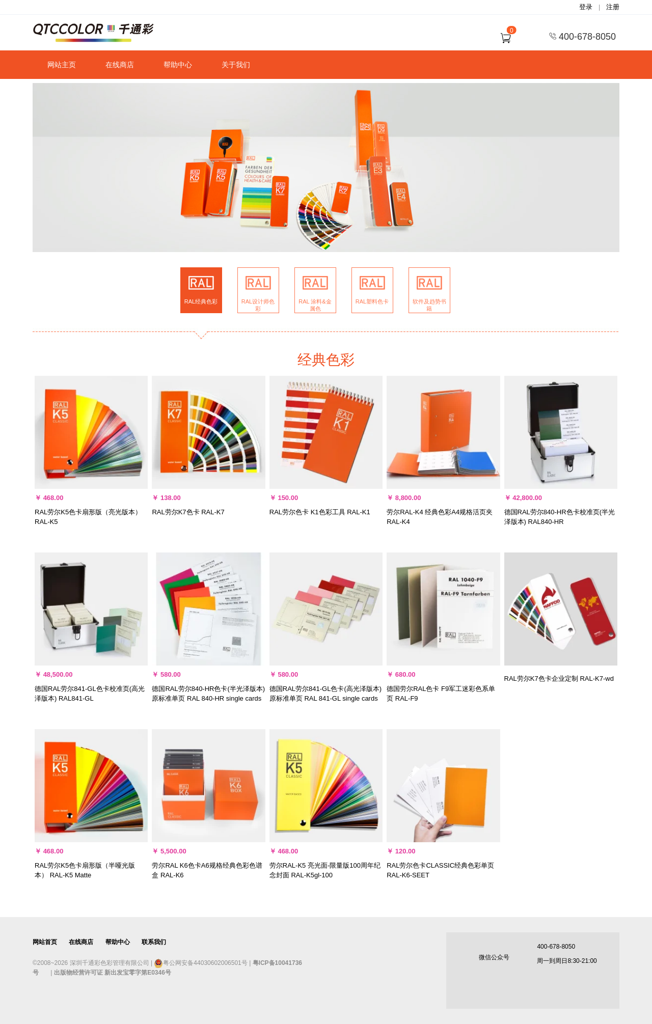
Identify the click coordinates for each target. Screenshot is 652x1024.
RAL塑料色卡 (372, 301)
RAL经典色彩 (201, 301)
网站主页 (61, 65)
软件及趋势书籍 (429, 305)
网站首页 (45, 942)
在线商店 (119, 65)
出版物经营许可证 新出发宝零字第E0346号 (112, 972)
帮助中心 (178, 65)
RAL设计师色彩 (258, 305)
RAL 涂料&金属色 (314, 305)
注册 (612, 7)
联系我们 (154, 942)
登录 (585, 7)
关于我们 (236, 65)
